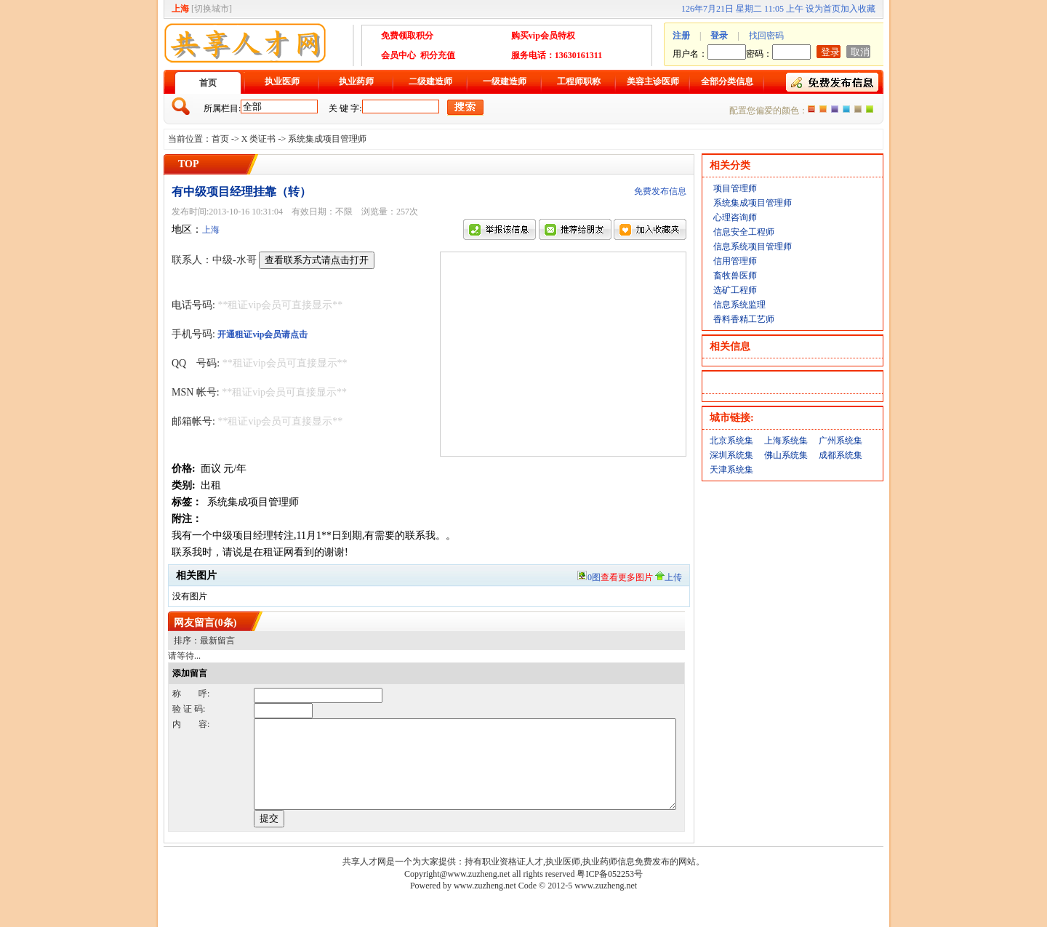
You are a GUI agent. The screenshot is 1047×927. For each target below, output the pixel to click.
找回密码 (766, 36)
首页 (208, 83)
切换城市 (211, 9)
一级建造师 (504, 81)
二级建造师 (430, 81)
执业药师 (356, 81)
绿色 (869, 109)
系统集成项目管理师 (327, 139)
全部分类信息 (727, 81)
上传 (668, 577)
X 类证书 (258, 139)
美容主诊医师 (653, 81)
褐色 (858, 109)
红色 (823, 109)
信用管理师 (735, 261)
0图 (614, 577)
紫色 (834, 109)
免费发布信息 (660, 191)
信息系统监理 (739, 305)
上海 (211, 230)
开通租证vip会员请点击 (262, 334)
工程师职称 (579, 81)
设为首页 (823, 9)
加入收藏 (858, 9)
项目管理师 (735, 188)
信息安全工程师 (743, 232)
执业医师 (282, 81)
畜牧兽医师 (735, 275)
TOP (188, 163)
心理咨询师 (735, 217)
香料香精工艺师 (743, 319)
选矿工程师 (735, 290)
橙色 (811, 109)
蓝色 (846, 109)
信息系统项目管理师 (752, 246)
